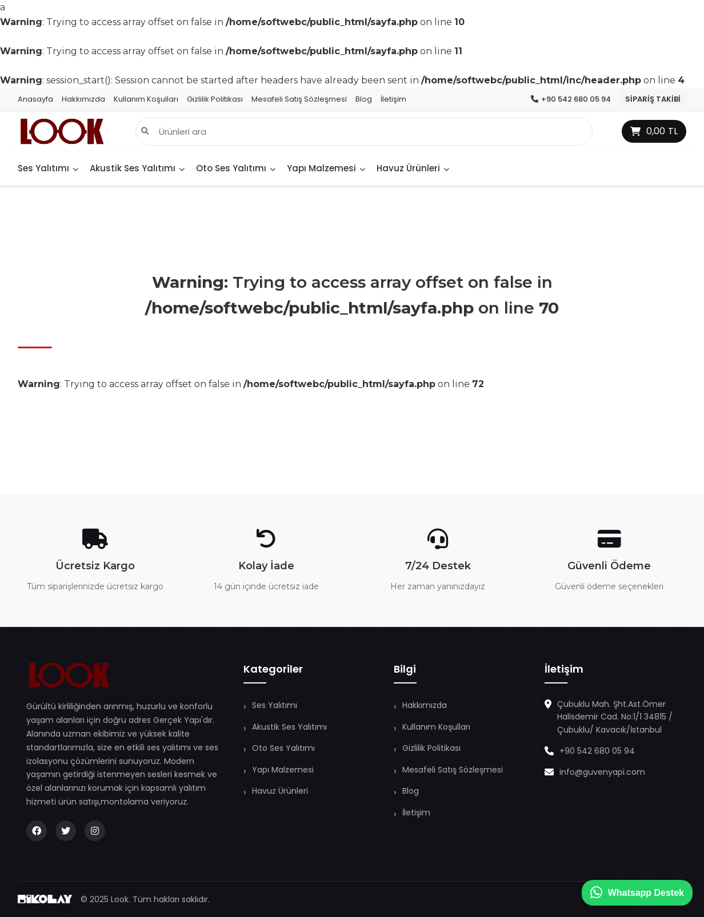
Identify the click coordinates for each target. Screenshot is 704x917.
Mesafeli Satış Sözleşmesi (299, 99)
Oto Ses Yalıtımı (235, 168)
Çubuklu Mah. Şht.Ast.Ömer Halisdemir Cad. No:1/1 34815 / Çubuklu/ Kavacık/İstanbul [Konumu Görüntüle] (615, 716)
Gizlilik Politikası (215, 99)
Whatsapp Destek (637, 893)
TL (654, 131)
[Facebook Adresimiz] (36, 831)
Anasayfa (35, 99)
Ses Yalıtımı (48, 168)
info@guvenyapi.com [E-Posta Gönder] (602, 772)
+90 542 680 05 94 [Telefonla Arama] (597, 751)
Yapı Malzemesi (326, 168)
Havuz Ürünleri (413, 168)
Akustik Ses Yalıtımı (137, 168)
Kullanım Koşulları (146, 99)
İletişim (393, 99)
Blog (363, 99)
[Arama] (145, 131)
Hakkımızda (83, 99)
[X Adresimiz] (65, 831)
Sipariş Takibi (653, 99)
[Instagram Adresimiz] (95, 831)
